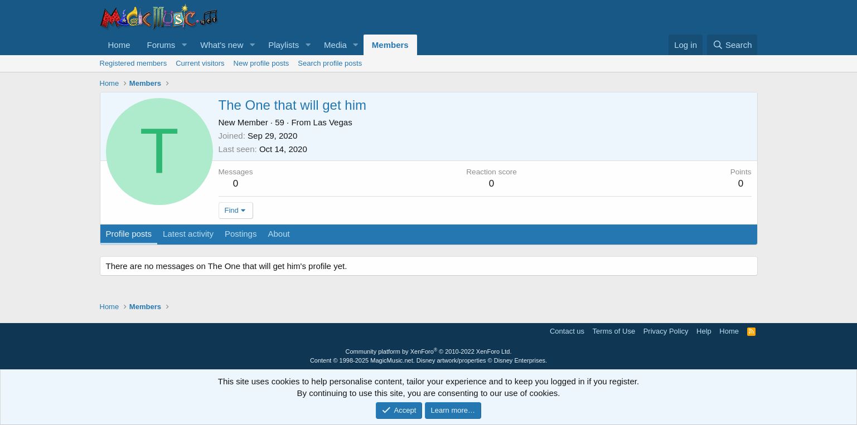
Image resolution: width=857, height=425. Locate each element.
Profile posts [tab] (129, 233)
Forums (161, 45)
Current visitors (200, 63)
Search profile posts (330, 63)
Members (390, 45)
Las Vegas (332, 122)
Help (703, 331)
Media (335, 45)
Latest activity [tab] (188, 233)
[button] (184, 45)
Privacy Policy (666, 331)
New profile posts (261, 63)
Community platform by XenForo (429, 351)
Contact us (567, 331)
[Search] (732, 45)
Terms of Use (614, 331)
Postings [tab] (241, 233)
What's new (221, 45)
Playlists (283, 45)
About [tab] (278, 233)
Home (119, 45)
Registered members (133, 63)
